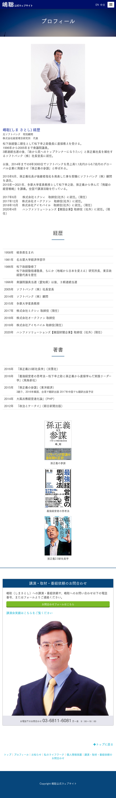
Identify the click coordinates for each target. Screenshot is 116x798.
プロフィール (21, 754)
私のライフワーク (54, 754)
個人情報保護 (74, 754)
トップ (7, 754)
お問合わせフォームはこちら (58, 604)
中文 (102, 5)
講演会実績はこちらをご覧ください (29, 613)
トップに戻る (103, 744)
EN (97, 5)
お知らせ (36, 754)
